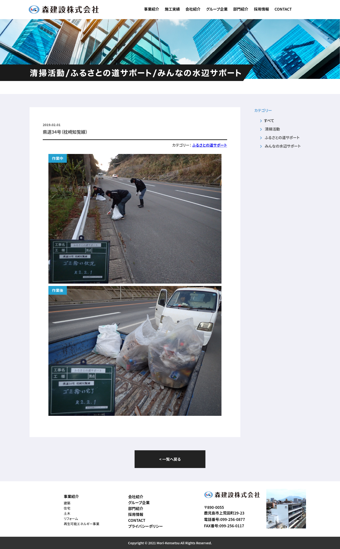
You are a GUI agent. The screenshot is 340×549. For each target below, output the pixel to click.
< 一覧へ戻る (170, 459)
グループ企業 (217, 9)
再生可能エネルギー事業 (81, 523)
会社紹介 (192, 9)
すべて (269, 120)
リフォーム (71, 518)
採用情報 (261, 9)
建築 (67, 503)
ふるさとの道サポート (209, 145)
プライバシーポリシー (145, 526)
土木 (67, 513)
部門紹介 (240, 9)
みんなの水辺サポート (283, 146)
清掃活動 (272, 129)
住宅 (67, 508)
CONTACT (283, 9)
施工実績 (172, 9)
